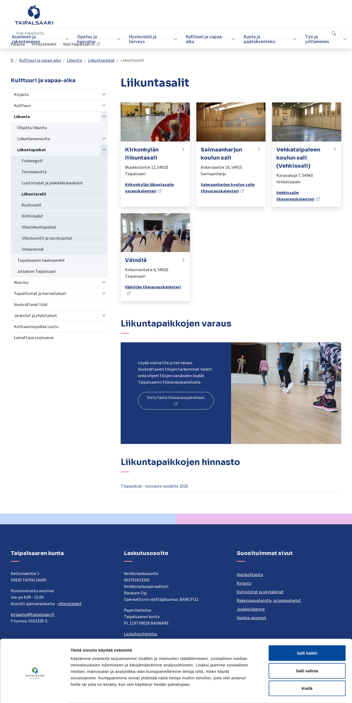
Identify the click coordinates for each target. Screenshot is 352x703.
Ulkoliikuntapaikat (39, 227)
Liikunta (74, 60)
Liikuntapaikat (101, 60)
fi (12, 60)
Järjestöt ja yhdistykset (35, 316)
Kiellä (307, 667)
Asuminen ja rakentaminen (28, 39)
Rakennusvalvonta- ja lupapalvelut (269, 601)
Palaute (250, 17)
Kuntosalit (31, 205)
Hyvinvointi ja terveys (141, 39)
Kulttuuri (22, 106)
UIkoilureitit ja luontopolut (47, 238)
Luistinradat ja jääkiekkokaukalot (52, 183)
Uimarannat (33, 249)
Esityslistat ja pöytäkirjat (260, 592)
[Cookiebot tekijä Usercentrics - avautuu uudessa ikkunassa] (34, 692)
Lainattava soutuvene (34, 338)
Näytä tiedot (288, 692)
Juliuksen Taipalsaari (36, 271)
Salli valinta (307, 650)
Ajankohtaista (250, 575)
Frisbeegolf (32, 161)
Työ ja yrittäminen (310, 39)
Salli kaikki (307, 632)
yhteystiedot (70, 604)
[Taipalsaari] (34, 15)
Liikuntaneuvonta (33, 139)
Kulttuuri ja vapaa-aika (201, 39)
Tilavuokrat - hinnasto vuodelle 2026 (154, 486)
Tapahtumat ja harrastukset (40, 294)
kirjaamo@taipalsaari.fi (33, 615)
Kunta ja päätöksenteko (254, 39)
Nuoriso (21, 282)
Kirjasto (21, 95)
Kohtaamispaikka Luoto (36, 327)
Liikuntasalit (34, 194)
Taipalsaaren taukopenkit (41, 260)
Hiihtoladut (32, 216)
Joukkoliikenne (251, 609)
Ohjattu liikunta (32, 128)
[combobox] (150, 17)
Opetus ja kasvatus (87, 39)
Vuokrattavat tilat (31, 305)
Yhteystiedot (276, 17)
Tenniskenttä (34, 172)
